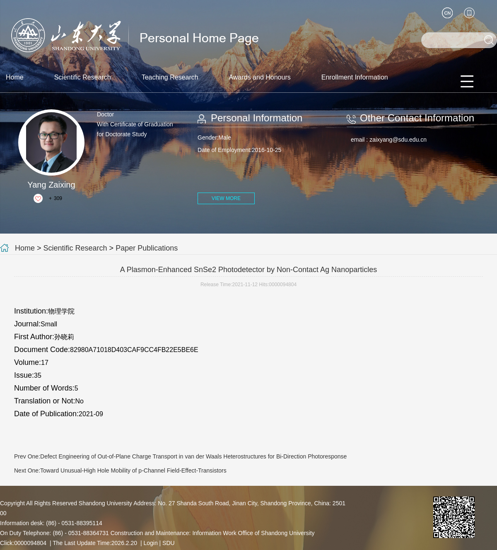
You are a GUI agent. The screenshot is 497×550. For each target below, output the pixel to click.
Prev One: (180, 456)
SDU (168, 543)
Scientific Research (82, 77)
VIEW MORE (226, 198)
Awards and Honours (260, 77)
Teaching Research (170, 77)
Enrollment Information (354, 77)
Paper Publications (147, 248)
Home (15, 77)
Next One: (120, 470)
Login (150, 543)
